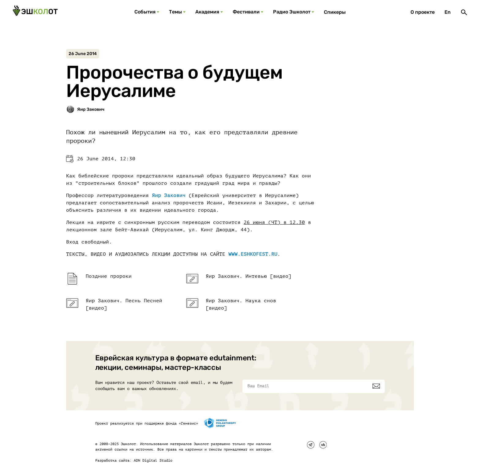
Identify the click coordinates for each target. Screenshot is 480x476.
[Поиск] (464, 12)
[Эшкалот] (35, 12)
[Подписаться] (376, 386)
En (447, 12)
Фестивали (246, 12)
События (145, 12)
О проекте (423, 12)
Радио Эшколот (291, 12)
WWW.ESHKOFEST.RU (252, 254)
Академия (207, 12)
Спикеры (335, 12)
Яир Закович (169, 195)
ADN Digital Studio (153, 460)
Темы (175, 12)
